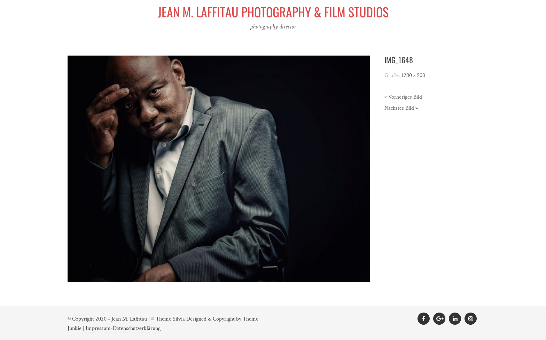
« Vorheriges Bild (403, 97)
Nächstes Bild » (401, 108)
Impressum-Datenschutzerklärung (123, 328)
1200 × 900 (413, 75)
